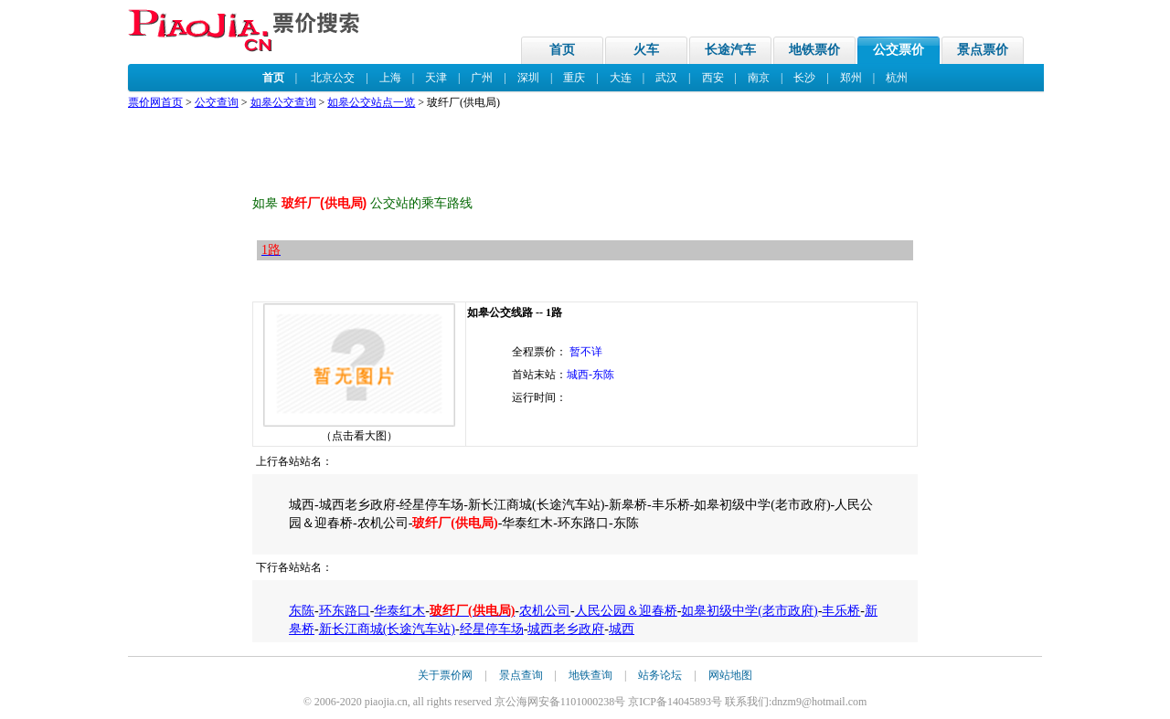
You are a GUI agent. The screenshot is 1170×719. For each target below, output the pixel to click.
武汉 (666, 77)
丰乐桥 (841, 611)
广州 (482, 77)
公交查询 (217, 102)
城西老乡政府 (565, 629)
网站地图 (730, 675)
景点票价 (982, 50)
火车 (646, 50)
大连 (621, 77)
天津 (436, 77)
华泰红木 (399, 611)
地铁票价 (814, 50)
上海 (390, 77)
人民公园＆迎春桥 (626, 611)
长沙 (804, 77)
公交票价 (898, 50)
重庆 (574, 77)
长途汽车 (730, 50)
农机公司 (544, 611)
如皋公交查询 (283, 102)
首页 (562, 50)
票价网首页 (155, 102)
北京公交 (333, 77)
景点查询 (521, 675)
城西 (621, 629)
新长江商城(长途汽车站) (387, 629)
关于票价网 (445, 675)
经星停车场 (492, 629)
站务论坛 (660, 675)
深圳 (528, 77)
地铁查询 (590, 675)
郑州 (851, 77)
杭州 (897, 77)
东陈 (301, 611)
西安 (713, 77)
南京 (759, 77)
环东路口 (344, 611)
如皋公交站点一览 (371, 102)
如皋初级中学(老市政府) (749, 611)
